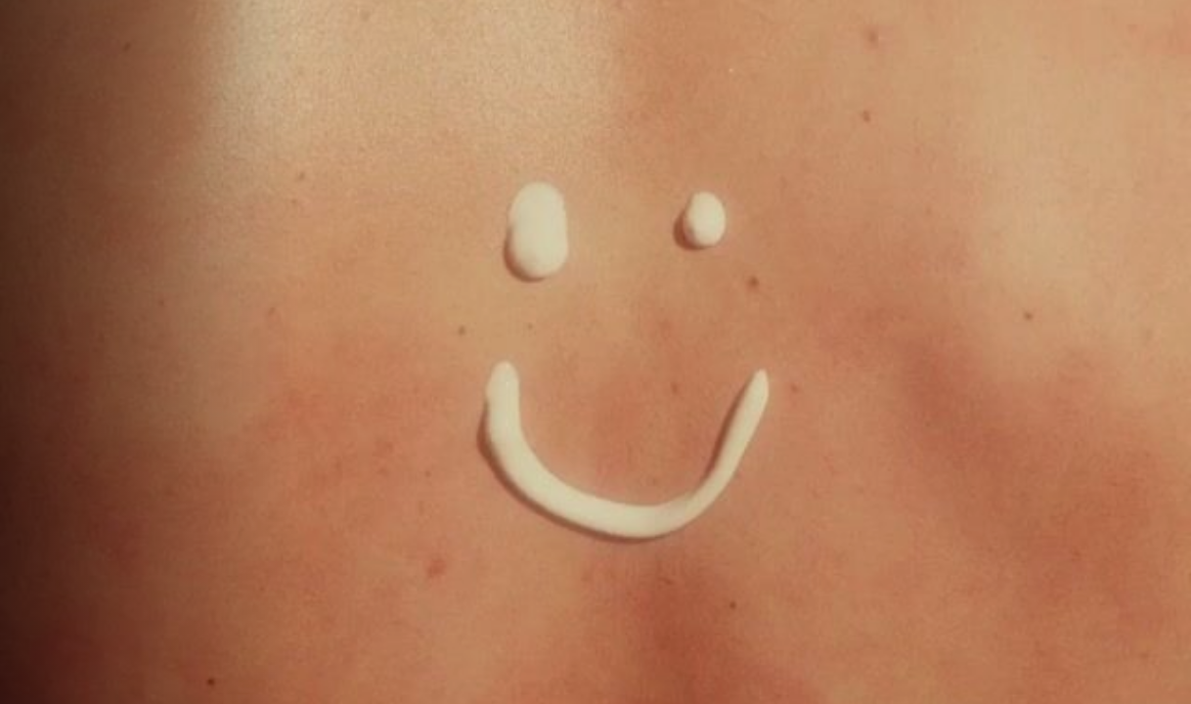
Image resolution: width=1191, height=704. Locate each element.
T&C (45, 682)
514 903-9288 (561, 563)
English (45, 672)
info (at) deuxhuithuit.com (746, 563)
